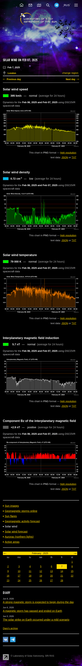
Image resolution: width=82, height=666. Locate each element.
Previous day (14, 79)
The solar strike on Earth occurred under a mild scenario (36, 619)
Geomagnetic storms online (21, 511)
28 (61, 580)
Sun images (12, 505)
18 (30, 575)
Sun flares (11, 516)
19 (40, 575)
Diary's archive (10, 628)
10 (19, 571)
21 (61, 575)
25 (30, 580)
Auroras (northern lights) (19, 536)
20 (51, 575)
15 (72, 571)
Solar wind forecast (16, 531)
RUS (67, 5)
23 (8, 580)
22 (72, 575)
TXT (74, 157)
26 (40, 580)
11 (30, 571)
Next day (70, 79)
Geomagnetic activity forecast (22, 521)
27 (51, 580)
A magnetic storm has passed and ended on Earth (32, 610)
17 (19, 575)
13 (51, 571)
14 (61, 571)
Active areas (12, 541)
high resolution (68, 152)
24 (19, 580)
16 (8, 575)
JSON (64, 157)
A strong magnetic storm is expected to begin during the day (38, 602)
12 (40, 571)
